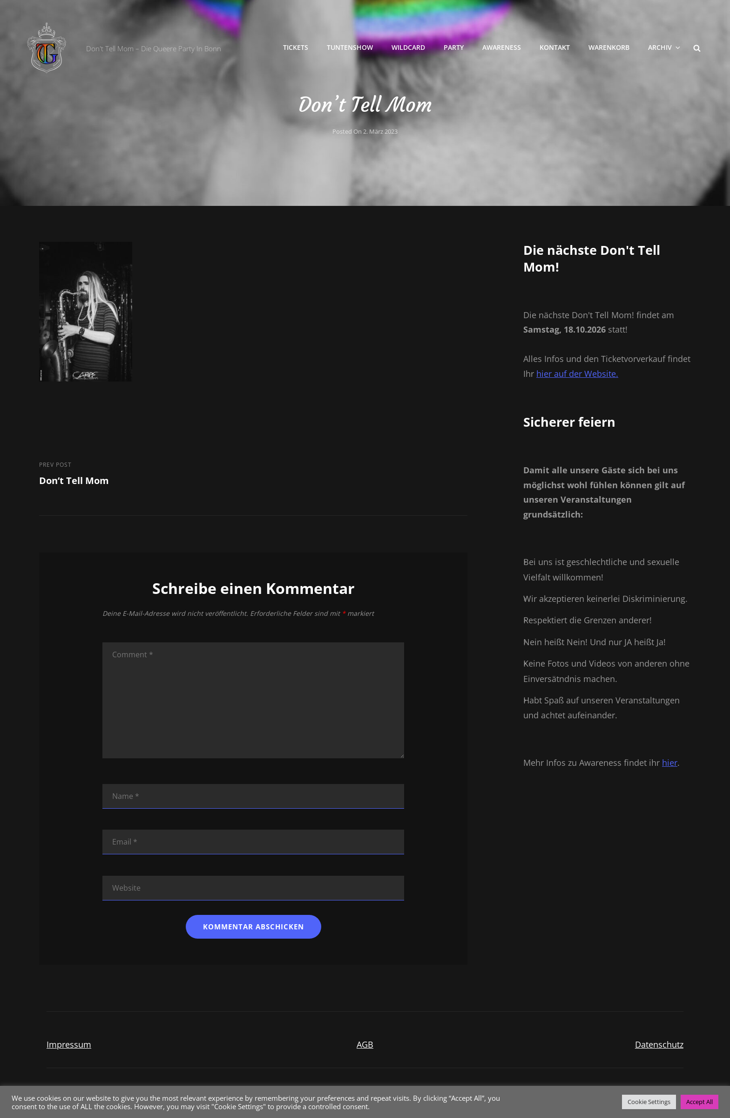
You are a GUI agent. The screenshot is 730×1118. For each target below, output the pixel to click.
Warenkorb (608, 47)
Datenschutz (659, 1044)
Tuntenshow (350, 47)
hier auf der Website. (577, 373)
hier (669, 762)
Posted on (365, 131)
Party (454, 47)
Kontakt (555, 47)
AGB (365, 1044)
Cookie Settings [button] (649, 1102)
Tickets (295, 47)
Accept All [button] (699, 1102)
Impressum (69, 1044)
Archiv (665, 47)
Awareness (501, 47)
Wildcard (408, 47)
